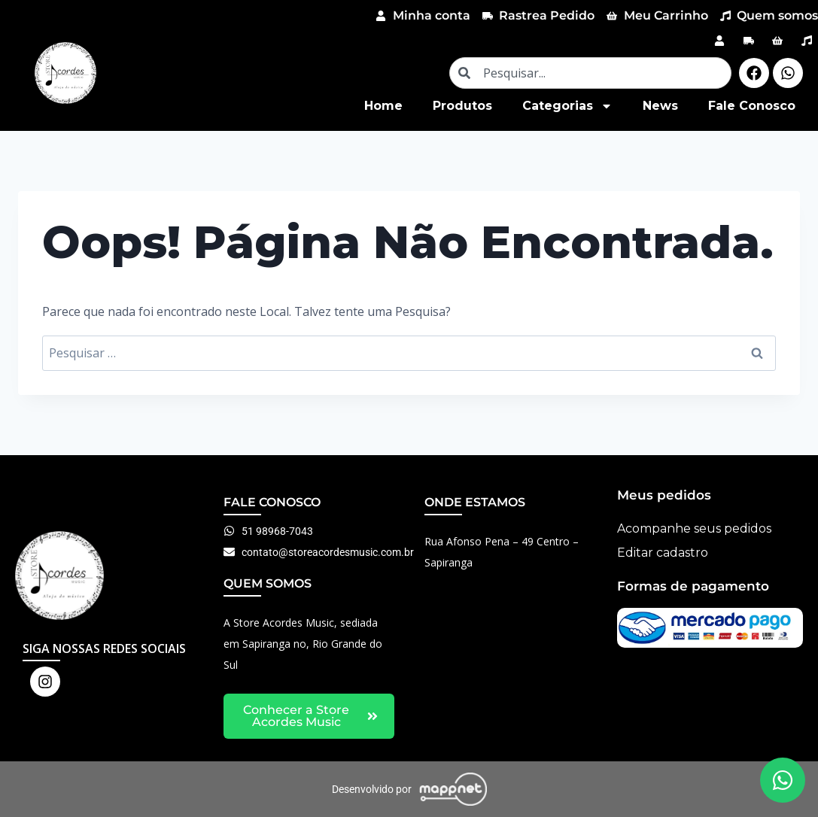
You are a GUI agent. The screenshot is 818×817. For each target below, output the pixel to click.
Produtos (462, 106)
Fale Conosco (751, 106)
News (660, 106)
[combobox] (590, 73)
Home (383, 106)
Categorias (567, 106)
